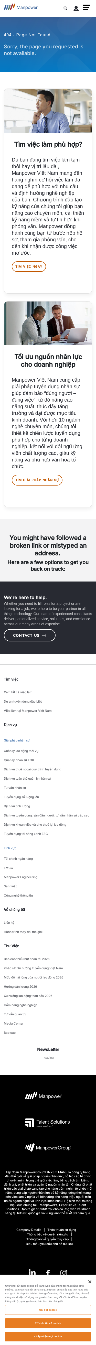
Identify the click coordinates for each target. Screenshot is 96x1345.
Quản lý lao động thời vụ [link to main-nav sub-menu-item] (21, 751)
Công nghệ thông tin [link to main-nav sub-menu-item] (18, 895)
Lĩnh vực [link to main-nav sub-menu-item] (10, 848)
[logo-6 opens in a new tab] (48, 1149)
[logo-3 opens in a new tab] (47, 1123)
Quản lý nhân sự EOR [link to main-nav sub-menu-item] (19, 760)
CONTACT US (29, 635)
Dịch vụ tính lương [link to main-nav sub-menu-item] (17, 806)
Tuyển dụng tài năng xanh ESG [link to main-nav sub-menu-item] (26, 834)
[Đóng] (89, 1284)
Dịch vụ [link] (10, 725)
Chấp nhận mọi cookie (48, 1338)
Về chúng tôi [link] (14, 909)
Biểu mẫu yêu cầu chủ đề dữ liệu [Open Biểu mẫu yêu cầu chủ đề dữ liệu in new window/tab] (49, 1244)
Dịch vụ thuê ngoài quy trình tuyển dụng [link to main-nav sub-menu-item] (32, 769)
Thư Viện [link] (11, 946)
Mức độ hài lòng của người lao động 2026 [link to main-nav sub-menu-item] (33, 977)
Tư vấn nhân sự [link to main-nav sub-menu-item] (15, 788)
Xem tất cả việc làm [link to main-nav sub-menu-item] (18, 692)
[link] (48, 1273)
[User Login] (76, 9)
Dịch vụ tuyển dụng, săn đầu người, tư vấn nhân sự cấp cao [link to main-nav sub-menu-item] (46, 815)
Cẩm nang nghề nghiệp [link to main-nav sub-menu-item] (20, 1005)
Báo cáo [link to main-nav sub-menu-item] (10, 1033)
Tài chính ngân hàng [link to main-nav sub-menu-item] (18, 858)
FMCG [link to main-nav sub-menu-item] (8, 868)
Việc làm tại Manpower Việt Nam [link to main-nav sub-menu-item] (28, 711)
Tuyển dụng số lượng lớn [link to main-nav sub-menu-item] (21, 797)
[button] (86, 7)
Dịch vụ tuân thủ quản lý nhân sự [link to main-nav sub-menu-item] (27, 778)
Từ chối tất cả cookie (48, 1325)
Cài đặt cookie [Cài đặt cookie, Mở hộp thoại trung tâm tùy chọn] (48, 1312)
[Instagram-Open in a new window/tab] (63, 1273)
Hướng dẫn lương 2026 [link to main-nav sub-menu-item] (20, 986)
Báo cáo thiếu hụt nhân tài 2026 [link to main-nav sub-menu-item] (27, 959)
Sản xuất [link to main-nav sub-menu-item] (10, 886)
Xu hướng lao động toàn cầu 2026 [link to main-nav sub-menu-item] (28, 996)
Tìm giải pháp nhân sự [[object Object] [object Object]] (37, 480)
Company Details (28, 1230)
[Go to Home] (21, 8)
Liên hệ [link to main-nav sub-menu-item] (9, 922)
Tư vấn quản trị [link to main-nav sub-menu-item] (15, 1014)
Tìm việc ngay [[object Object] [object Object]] (28, 266)
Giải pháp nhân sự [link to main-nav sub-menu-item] (17, 740)
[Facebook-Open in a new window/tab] (48, 1273)
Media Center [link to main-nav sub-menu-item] (14, 1023)
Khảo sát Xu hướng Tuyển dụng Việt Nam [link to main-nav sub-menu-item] (33, 968)
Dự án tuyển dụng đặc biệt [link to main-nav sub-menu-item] (23, 701)
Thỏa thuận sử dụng (61, 1230)
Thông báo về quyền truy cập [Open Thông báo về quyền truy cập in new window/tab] (47, 1239)
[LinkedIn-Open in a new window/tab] (32, 1272)
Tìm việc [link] (11, 679)
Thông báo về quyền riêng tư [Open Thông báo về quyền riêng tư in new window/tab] (47, 1234)
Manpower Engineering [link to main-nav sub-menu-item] (20, 877)
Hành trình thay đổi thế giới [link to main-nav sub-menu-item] (23, 932)
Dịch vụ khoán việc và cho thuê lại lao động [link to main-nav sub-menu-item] (35, 824)
